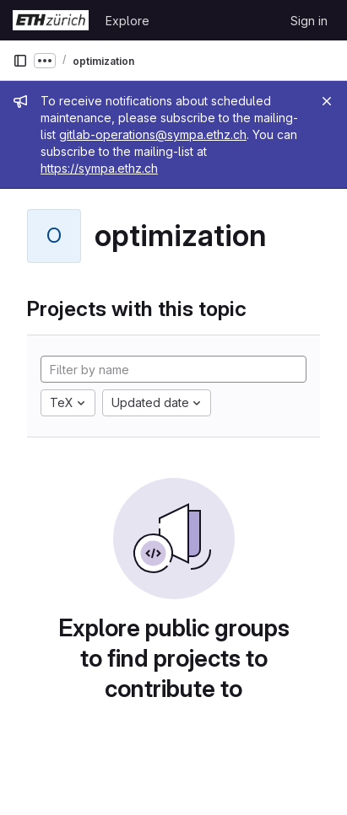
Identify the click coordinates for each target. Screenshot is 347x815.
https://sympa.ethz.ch (99, 168)
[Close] (327, 101)
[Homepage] (50, 20)
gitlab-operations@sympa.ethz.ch (153, 134)
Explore (127, 20)
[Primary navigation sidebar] (20, 60)
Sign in (309, 20)
